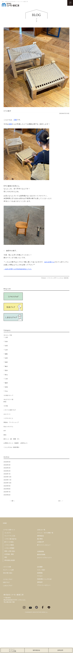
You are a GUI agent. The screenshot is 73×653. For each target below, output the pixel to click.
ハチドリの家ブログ (10, 410)
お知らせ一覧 (41, 563)
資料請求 (40, 615)
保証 (5, 590)
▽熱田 (6, 362)
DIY (5, 430)
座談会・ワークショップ (11, 422)
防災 (5, 401)
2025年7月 (7, 491)
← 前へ (12, 501)
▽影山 (6, 374)
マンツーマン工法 (9, 569)
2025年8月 (7, 489)
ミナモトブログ (7, 612)
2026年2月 (7, 471)
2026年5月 (7, 462)
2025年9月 (7, 486)
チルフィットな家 (8, 603)
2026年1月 (7, 474)
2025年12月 (7, 477)
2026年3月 (7, 468)
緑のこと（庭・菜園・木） (12, 439)
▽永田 (6, 345)
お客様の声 (40, 575)
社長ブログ (6, 615)
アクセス (40, 609)
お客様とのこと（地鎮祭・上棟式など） (16, 443)
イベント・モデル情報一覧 (45, 566)
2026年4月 (7, 465)
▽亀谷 (6, 366)
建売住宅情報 (41, 588)
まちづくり (7, 414)
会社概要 (40, 600)
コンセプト (7, 566)
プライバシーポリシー (44, 618)
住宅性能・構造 (9, 587)
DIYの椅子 (7, 111)
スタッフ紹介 (41, 603)
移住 (5, 435)
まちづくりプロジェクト (44, 591)
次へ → (60, 501)
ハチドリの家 (7, 600)
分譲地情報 (40, 584)
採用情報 (40, 606)
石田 (10, 124)
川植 (15, 120)
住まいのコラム (8, 426)
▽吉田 (6, 358)
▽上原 (6, 337)
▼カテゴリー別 (8, 399)
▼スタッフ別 (8, 335)
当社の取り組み (7, 606)
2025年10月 (7, 483)
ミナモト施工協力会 (10, 572)
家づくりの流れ (9, 575)
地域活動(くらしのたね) (44, 612)
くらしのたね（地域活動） (12, 447)
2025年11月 (7, 480)
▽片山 (6, 391)
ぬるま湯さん (49, 262)
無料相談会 (40, 569)
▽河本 (6, 341)
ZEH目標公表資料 (9, 593)
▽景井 (6, 370)
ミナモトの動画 (9, 578)
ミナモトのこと (8, 418)
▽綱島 (6, 354)
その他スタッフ (8, 395)
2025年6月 (7, 495)
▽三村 (6, 378)
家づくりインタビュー (44, 578)
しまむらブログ (7, 619)
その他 (6, 406)
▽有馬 (6, 387)
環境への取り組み (9, 584)
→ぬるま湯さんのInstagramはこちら (18, 269)
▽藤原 (6, 383)
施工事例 (40, 572)
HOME (5, 556)
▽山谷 (6, 349)
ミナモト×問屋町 (9, 581)
